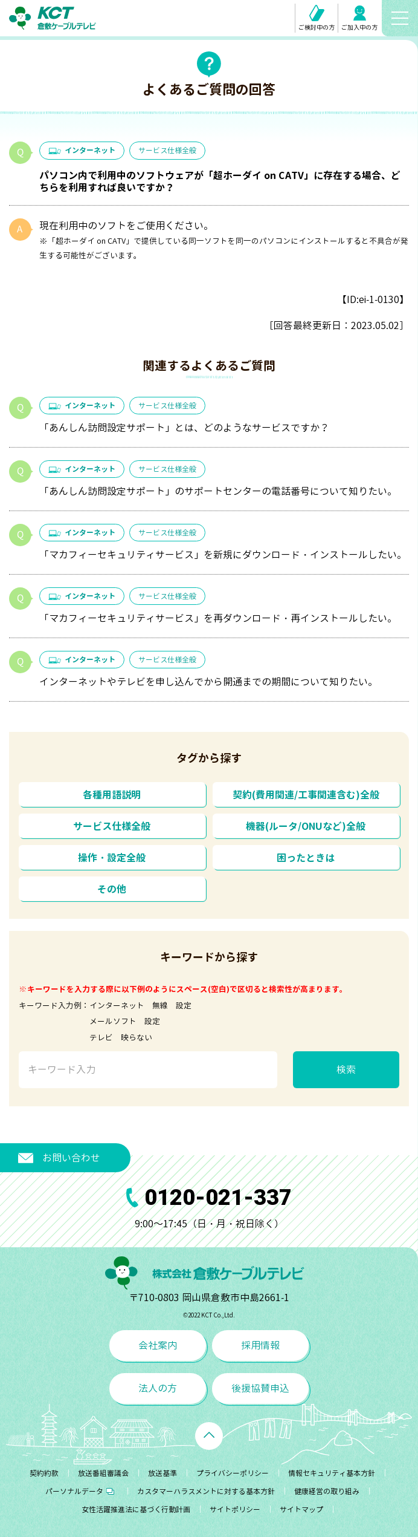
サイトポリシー (235, 1509)
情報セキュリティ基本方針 (331, 1473)
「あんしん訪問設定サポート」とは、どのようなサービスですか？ (184, 427)
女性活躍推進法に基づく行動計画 (136, 1509)
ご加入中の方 (359, 18)
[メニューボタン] (400, 18)
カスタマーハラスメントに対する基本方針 (206, 1491)
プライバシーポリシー (232, 1473)
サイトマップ (301, 1509)
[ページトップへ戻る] (209, 1436)
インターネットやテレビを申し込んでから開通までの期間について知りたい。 (208, 681)
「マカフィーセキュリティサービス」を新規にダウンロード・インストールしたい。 (223, 554)
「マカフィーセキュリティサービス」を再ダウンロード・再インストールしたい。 (218, 618)
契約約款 (44, 1473)
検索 (346, 1069)
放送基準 (162, 1473)
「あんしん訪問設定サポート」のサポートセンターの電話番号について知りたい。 (218, 491)
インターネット (81, 150)
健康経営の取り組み (326, 1491)
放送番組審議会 (103, 1473)
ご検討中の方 (316, 18)
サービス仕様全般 (167, 150)
